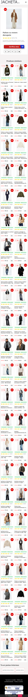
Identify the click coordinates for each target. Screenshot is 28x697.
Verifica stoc (16, 46)
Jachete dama (20, 670)
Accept (20, 695)
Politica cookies (18, 681)
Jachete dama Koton (8, 670)
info (12, 86)
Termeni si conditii (11, 680)
